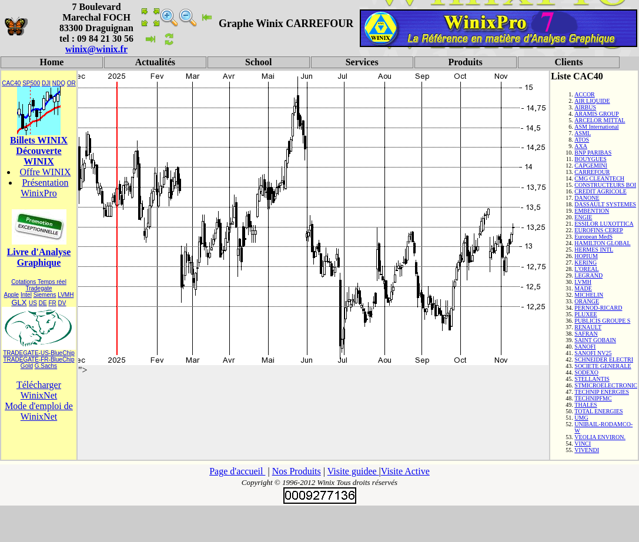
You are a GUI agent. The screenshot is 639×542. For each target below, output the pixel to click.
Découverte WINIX (38, 156)
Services (362, 62)
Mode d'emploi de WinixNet (39, 411)
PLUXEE (585, 314)
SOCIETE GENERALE (602, 366)
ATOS (581, 139)
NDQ (58, 83)
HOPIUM (585, 256)
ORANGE (586, 301)
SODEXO (586, 372)
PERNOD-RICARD (598, 308)
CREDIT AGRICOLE (600, 191)
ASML (582, 133)
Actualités (155, 62)
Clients (568, 62)
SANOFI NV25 (592, 353)
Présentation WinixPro (44, 188)
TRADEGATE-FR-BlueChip (39, 359)
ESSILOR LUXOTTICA (603, 223)
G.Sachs (46, 366)
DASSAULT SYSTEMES (605, 204)
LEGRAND (588, 275)
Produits (465, 62)
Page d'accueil (237, 471)
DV (62, 303)
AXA (580, 146)
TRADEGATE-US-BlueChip (39, 353)
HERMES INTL (593, 249)
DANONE (586, 198)
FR (52, 303)
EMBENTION (591, 211)
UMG (581, 417)
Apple (11, 295)
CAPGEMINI (590, 165)
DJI (46, 83)
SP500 (31, 83)
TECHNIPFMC (592, 398)
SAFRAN (585, 333)
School (258, 62)
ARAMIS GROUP (596, 114)
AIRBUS (585, 107)
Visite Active (405, 471)
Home (52, 62)
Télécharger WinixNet (38, 390)
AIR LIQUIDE (592, 101)
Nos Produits (296, 471)
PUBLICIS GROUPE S (602, 320)
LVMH (65, 295)
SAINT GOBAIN (595, 340)
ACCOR (584, 94)
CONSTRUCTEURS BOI (605, 185)
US (33, 303)
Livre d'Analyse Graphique (39, 257)
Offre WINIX (45, 172)
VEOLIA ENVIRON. (599, 437)
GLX (18, 302)
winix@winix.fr (96, 49)
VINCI (582, 443)
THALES (585, 405)
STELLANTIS (591, 379)
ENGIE (583, 217)
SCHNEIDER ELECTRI (603, 359)
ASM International (596, 126)
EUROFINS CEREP (598, 230)
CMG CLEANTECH (599, 178)
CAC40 (11, 83)
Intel (26, 295)
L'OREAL (586, 269)
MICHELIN (588, 295)
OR (71, 83)
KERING (585, 262)
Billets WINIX (39, 140)
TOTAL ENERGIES (598, 411)
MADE (582, 288)
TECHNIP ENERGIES (601, 392)
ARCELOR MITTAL (599, 120)
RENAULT (587, 327)
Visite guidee (353, 471)
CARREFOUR (592, 172)
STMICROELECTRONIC (605, 385)
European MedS (593, 236)
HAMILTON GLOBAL (602, 243)
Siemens (45, 295)
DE (43, 303)
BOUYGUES (590, 159)
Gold (27, 366)
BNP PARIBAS (592, 152)
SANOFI (584, 346)
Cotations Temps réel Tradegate (38, 285)
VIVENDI (586, 450)
